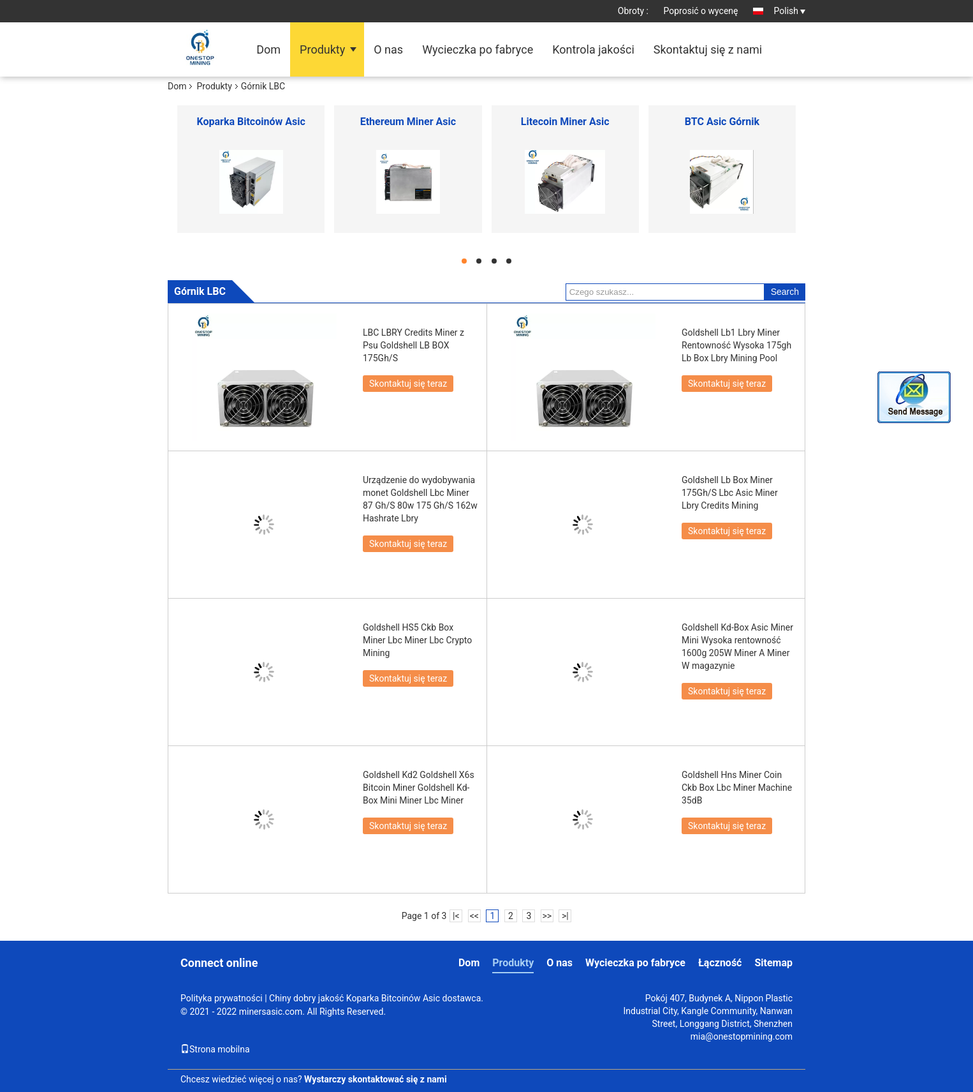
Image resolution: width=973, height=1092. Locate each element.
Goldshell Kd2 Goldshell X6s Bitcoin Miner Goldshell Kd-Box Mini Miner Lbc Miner (418, 787)
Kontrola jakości (593, 49)
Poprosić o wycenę (700, 11)
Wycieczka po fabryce (477, 49)
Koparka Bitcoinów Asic (251, 122)
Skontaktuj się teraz (408, 383)
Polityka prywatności (221, 998)
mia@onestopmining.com (742, 1036)
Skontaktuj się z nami (708, 49)
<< (474, 916)
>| (565, 916)
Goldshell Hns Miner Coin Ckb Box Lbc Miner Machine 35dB (737, 787)
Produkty (322, 49)
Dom (268, 49)
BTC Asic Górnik (722, 122)
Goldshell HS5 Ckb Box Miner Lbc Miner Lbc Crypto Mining (417, 640)
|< (456, 916)
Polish (789, 11)
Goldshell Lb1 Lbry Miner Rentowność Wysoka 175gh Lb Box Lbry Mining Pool (736, 345)
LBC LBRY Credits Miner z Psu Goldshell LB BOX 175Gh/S (413, 345)
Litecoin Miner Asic (565, 122)
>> (547, 916)
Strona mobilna (215, 1049)
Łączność (720, 963)
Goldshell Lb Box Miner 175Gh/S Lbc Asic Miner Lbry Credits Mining (730, 493)
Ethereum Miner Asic (408, 122)
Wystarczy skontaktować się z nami (375, 1079)
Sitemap (773, 963)
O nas (388, 49)
